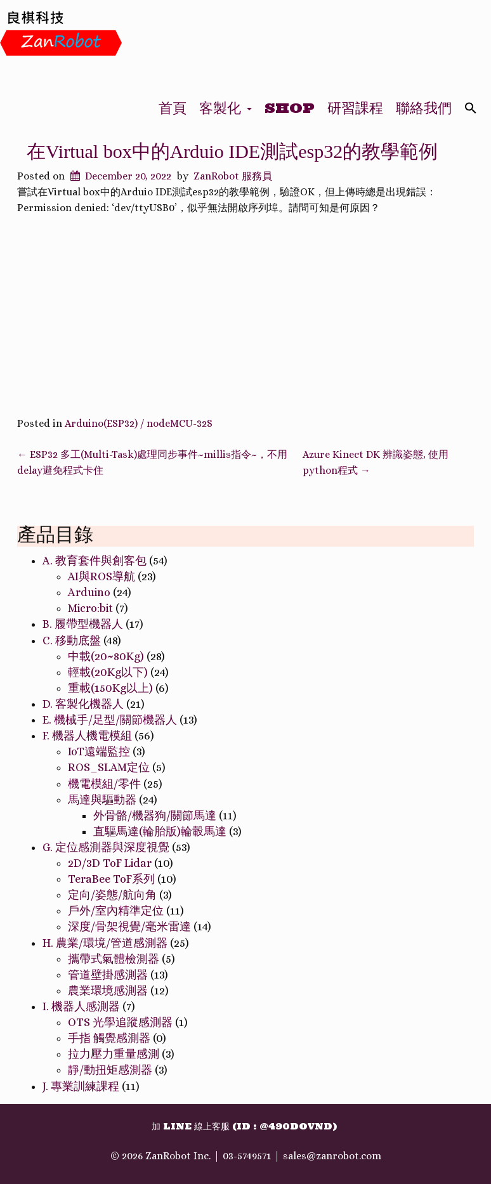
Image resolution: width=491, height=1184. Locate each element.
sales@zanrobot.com (332, 1156)
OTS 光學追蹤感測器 (120, 1022)
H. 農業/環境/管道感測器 (105, 943)
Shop (290, 108)
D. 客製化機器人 (83, 704)
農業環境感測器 (108, 990)
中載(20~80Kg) (106, 656)
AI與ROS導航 (101, 576)
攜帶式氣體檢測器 (113, 959)
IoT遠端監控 (99, 751)
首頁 (173, 108)
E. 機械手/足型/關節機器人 (110, 719)
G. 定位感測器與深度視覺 (106, 847)
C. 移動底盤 (72, 640)
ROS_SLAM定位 (109, 767)
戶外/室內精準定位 (116, 910)
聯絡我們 (424, 108)
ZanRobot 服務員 (232, 176)
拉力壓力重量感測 (113, 1054)
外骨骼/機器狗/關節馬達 (154, 815)
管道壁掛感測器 (108, 974)
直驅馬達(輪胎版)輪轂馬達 (159, 831)
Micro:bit (90, 608)
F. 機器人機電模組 (87, 735)
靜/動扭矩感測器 (110, 1070)
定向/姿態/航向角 (112, 894)
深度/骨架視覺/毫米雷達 (129, 926)
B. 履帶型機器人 (83, 624)
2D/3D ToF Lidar (110, 863)
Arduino (89, 592)
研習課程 (355, 108)
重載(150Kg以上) (110, 688)
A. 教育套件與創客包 (95, 560)
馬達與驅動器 (102, 799)
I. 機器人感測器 (81, 1006)
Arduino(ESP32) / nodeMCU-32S (139, 423)
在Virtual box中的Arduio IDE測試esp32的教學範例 (232, 151)
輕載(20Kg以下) (108, 672)
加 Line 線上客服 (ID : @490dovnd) (244, 1126)
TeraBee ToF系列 (111, 879)
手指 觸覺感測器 (109, 1038)
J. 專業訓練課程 (81, 1086)
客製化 (225, 108)
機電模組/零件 (104, 783)
